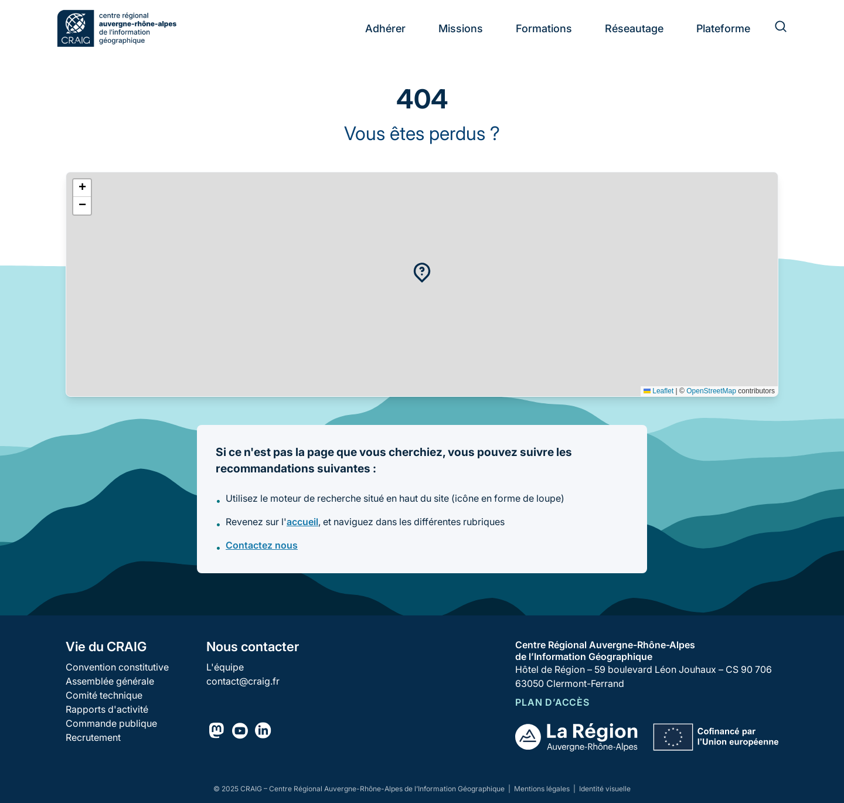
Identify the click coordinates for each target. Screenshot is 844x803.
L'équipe (225, 667)
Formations (544, 28)
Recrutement (93, 737)
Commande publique (111, 723)
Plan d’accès (552, 702)
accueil (302, 522)
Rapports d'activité (107, 709)
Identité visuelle (605, 788)
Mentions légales (542, 788)
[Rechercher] (774, 28)
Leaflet (658, 391)
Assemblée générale (110, 681)
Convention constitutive (117, 667)
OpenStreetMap (711, 391)
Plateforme (723, 28)
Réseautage (634, 28)
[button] (422, 272)
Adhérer (385, 28)
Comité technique (104, 695)
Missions (460, 28)
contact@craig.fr (243, 681)
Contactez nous (262, 545)
